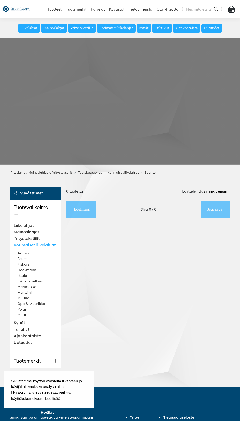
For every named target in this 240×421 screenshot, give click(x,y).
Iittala (22, 275)
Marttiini (24, 292)
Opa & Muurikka (31, 303)
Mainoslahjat (54, 28)
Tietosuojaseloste (178, 417)
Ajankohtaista (186, 28)
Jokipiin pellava (30, 281)
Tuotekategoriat (90, 172)
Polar (21, 309)
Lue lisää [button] (52, 399)
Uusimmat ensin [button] (213, 191)
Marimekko (26, 286)
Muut (21, 314)
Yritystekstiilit (82, 28)
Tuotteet (54, 9)
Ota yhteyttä (168, 9)
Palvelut (98, 9)
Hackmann (26, 269)
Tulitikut (162, 28)
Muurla (23, 298)
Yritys (135, 417)
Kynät (144, 28)
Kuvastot (116, 9)
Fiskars (23, 264)
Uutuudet (211, 28)
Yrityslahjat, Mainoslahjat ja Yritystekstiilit (41, 172)
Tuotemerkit (76, 9)
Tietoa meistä (140, 9)
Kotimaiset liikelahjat (116, 28)
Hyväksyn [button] (48, 412)
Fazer (22, 258)
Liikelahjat (29, 28)
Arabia (23, 253)
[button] (35, 210)
